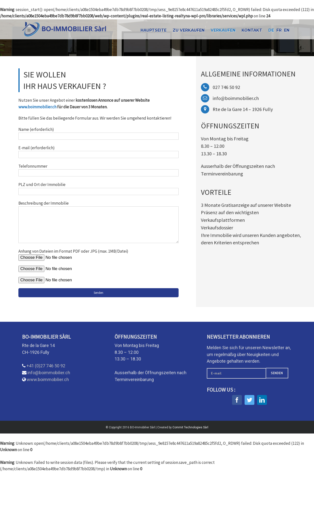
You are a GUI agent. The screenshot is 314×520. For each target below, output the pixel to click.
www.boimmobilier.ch (37, 107)
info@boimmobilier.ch (48, 372)
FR (279, 30)
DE (271, 30)
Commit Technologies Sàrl (190, 427)
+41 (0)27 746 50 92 (45, 365)
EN (286, 30)
